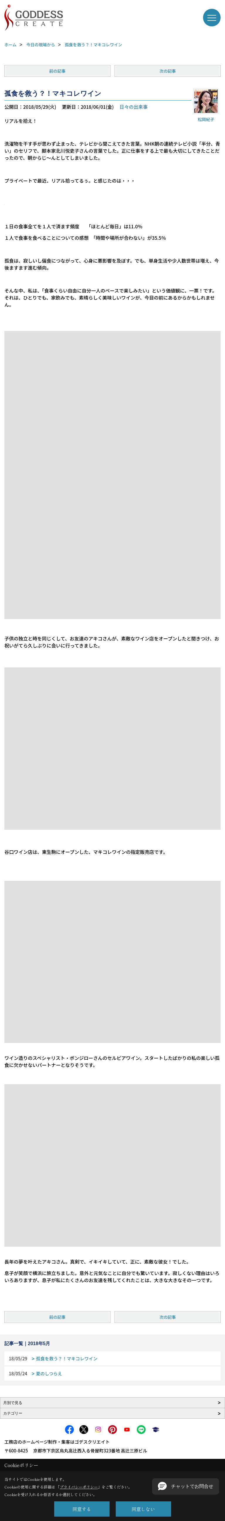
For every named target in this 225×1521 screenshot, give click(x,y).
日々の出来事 (134, 106)
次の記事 (167, 71)
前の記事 (57, 71)
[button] (185, 1486)
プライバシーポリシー (79, 1487)
